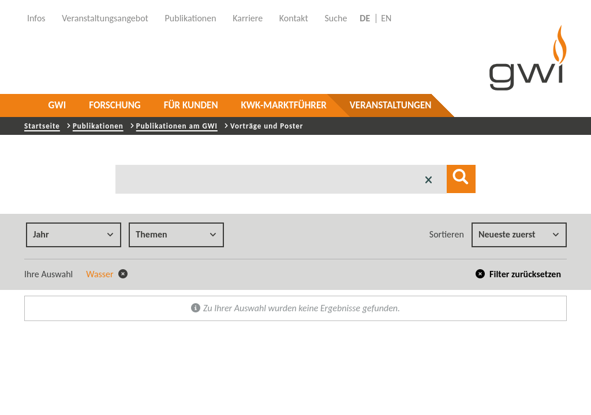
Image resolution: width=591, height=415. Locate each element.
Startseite (42, 126)
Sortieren (446, 234)
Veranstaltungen (391, 105)
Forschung (114, 105)
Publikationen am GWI (177, 126)
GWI (57, 105)
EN (386, 18)
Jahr (73, 234)
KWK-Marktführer (284, 105)
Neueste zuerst (518, 234)
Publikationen (98, 126)
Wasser (107, 274)
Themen (176, 234)
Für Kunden (191, 105)
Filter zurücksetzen (519, 274)
